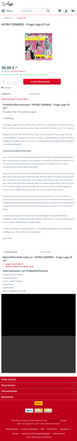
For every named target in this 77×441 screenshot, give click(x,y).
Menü (7, 10)
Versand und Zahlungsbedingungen (35, 433)
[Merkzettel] (59, 11)
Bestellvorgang (12, 429)
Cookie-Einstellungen (29, 429)
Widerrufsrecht (59, 433)
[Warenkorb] (72, 11)
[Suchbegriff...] (35, 11)
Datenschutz (52, 429)
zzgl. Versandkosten (18, 71)
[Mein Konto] (66, 11)
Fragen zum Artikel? (13, 264)
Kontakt (15, 433)
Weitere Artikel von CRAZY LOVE (18, 266)
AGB (42, 429)
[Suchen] (48, 11)
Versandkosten (53, 420)
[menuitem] (7, 11)
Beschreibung (7, 99)
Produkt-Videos (21, 99)
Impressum (64, 429)
